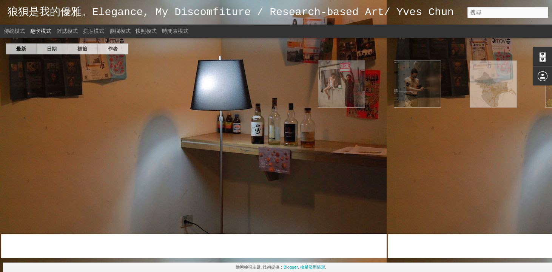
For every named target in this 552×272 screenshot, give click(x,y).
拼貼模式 (93, 31)
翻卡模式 (40, 31)
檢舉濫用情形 (312, 267)
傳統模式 (14, 31)
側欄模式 (120, 31)
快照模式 (146, 31)
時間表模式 (175, 31)
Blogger (291, 267)
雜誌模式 (67, 31)
